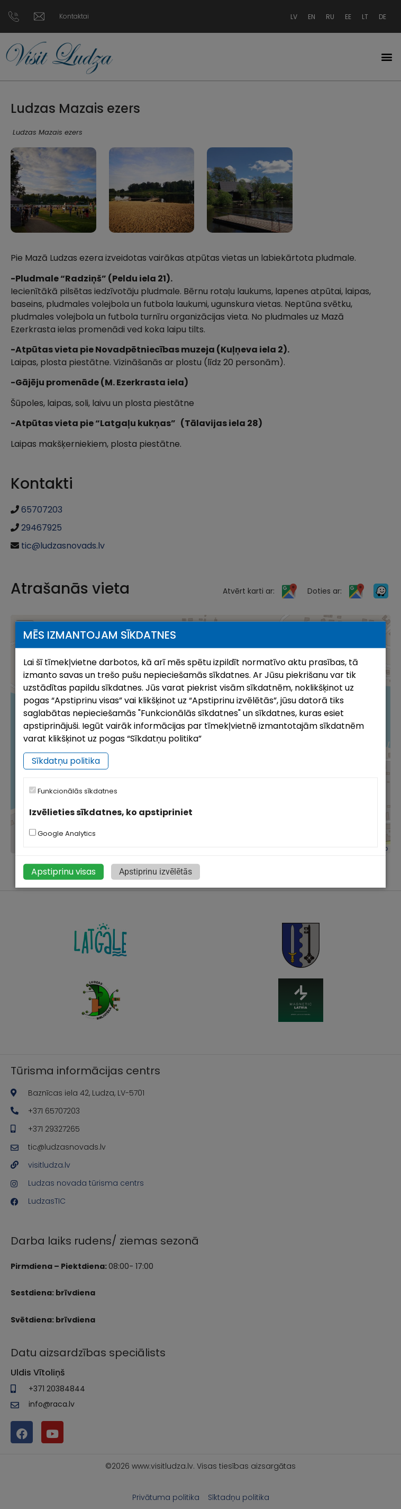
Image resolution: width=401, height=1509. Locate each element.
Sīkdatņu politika (66, 761)
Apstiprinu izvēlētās (155, 872)
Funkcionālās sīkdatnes (73, 791)
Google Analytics (62, 833)
